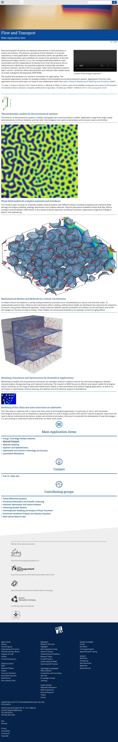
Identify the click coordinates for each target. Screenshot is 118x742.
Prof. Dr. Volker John (11, 476)
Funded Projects (47, 659)
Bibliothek (83, 666)
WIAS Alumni (6, 678)
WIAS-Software (46, 671)
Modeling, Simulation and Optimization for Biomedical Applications (37, 377)
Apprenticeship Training (88, 651)
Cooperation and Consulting (51, 673)
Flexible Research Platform (50, 654)
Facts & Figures (6, 646)
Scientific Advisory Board (10, 651)
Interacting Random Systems (15, 507)
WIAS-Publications (47, 690)
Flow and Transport (11, 441)
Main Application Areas (49, 649)
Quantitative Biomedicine (13, 453)
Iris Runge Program (87, 649)
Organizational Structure (10, 649)
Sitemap (4, 723)
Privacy (4, 728)
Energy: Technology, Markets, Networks (19, 438)
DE (111, 42)
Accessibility (5, 731)
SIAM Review (30, 68)
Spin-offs (44, 675)
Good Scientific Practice (49, 664)
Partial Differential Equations (15, 498)
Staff (3, 666)
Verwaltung (84, 661)
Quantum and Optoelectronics (15, 447)
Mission (4, 644)
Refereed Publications (49, 687)
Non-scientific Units (8, 680)
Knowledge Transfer (48, 678)
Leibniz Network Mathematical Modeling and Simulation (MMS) (89, 81)
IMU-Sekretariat (85, 663)
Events (82, 644)
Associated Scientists (8, 675)
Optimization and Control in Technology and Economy (25, 450)
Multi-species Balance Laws (14, 516)
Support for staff (7, 654)
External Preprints (47, 692)
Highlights (44, 646)
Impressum (5, 733)
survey (28, 60)
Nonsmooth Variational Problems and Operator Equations (27, 513)
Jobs (2, 721)
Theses (43, 695)
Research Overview (48, 644)
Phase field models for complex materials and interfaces (30, 200)
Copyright (5, 736)
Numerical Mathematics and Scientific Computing (23, 501)
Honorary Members (8, 673)
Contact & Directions (8, 659)
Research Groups (47, 651)
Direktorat (83, 658)
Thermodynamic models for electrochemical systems (29, 113)
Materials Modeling (11, 444)
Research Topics (46, 656)
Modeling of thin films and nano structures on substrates (31, 407)
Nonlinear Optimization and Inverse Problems (22, 504)
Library (43, 697)
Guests (3, 671)
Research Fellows (7, 668)
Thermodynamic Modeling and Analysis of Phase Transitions (28, 510)
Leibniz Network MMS (49, 661)
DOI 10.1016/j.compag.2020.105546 (94, 88)
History (4, 656)
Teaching (44, 680)
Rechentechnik (85, 668)
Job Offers (83, 646)
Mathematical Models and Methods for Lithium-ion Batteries (33, 298)
